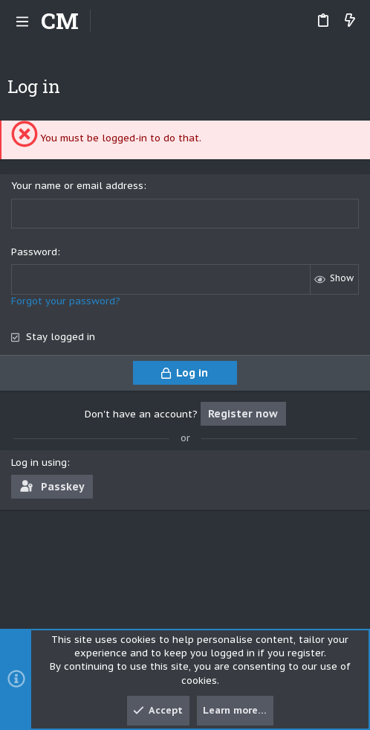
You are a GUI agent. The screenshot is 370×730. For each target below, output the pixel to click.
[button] (22, 21)
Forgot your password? (65, 301)
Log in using (39, 462)
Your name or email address (77, 185)
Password (34, 252)
